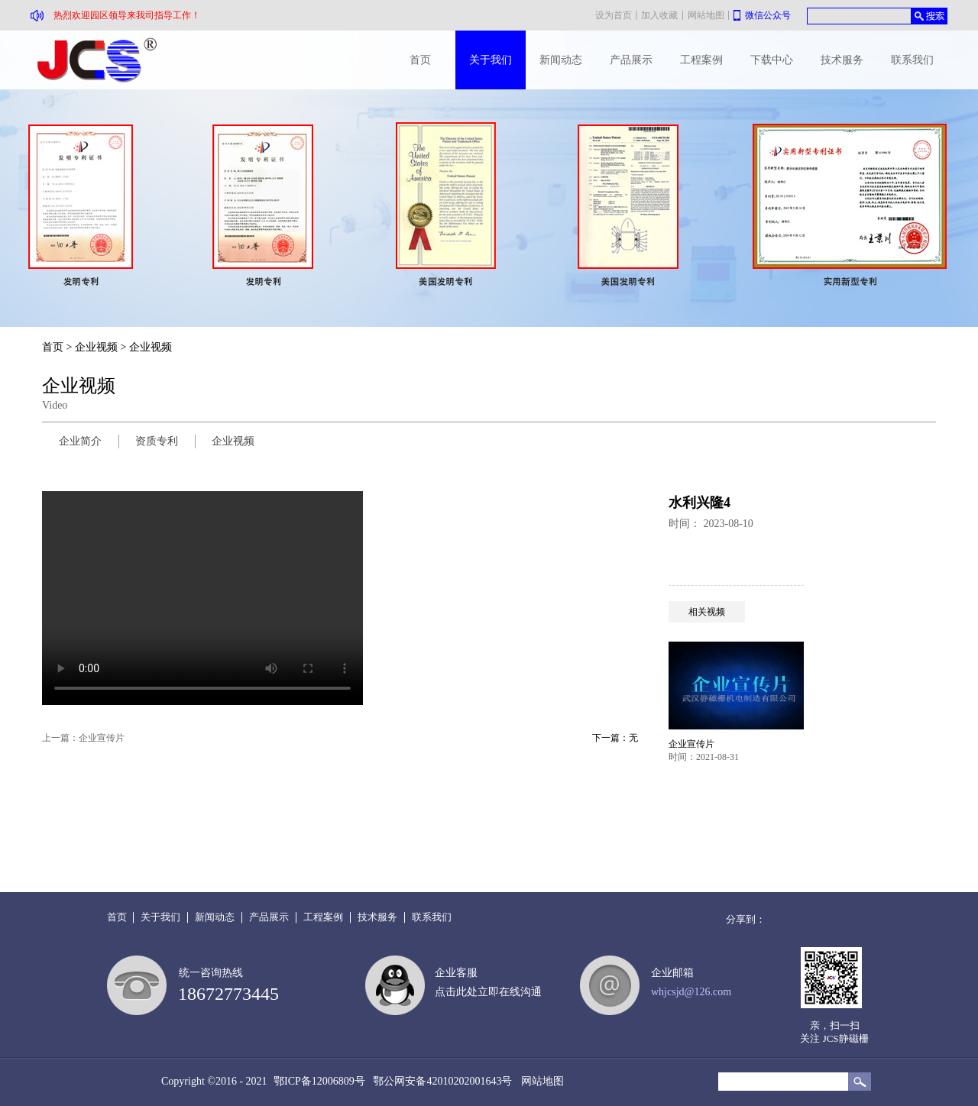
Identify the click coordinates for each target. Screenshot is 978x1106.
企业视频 (96, 347)
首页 (420, 60)
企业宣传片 (691, 744)
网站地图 (540, 1081)
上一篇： (83, 737)
